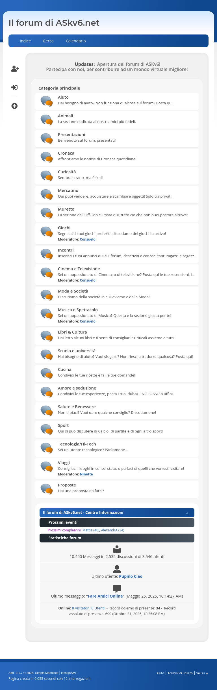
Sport (63, 425)
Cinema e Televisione (79, 268)
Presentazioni (71, 134)
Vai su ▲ (202, 673)
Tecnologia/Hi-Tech (77, 444)
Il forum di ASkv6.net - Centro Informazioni (83, 512)
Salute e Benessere (77, 406)
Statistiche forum (62, 537)
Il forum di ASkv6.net (54, 23)
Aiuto (63, 97)
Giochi (64, 227)
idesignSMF (69, 672)
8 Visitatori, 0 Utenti (81, 608)
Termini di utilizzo (180, 673)
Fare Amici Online (105, 596)
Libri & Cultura (72, 332)
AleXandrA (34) (112, 530)
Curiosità (67, 171)
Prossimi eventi (60, 522)
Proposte (67, 485)
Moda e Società (73, 291)
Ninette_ (87, 474)
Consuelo (88, 239)
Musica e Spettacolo (78, 309)
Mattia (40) (91, 530)
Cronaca (66, 153)
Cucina (64, 369)
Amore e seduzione (77, 388)
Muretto (66, 209)
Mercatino (68, 190)
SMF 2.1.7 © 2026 (20, 672)
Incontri (66, 250)
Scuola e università (77, 350)
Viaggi (64, 462)
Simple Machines (46, 672)
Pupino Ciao (130, 576)
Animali (65, 115)
